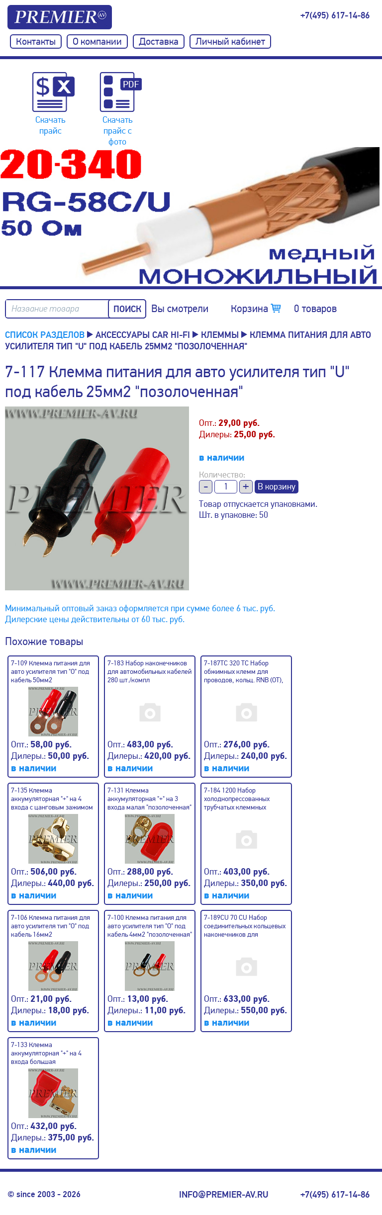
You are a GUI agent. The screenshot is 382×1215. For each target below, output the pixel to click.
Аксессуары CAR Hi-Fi (143, 334)
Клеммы (220, 334)
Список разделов (45, 334)
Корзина (284, 308)
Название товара (45, 309)
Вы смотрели (179, 308)
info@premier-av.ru (223, 1194)
